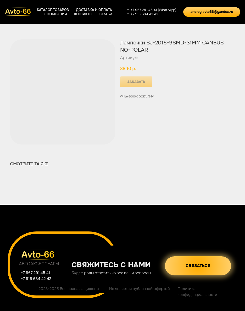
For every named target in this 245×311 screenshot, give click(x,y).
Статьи (105, 14)
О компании (55, 14)
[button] (198, 265)
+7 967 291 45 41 (144, 10)
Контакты (83, 14)
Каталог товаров (53, 10)
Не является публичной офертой (139, 288)
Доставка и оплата (94, 10)
